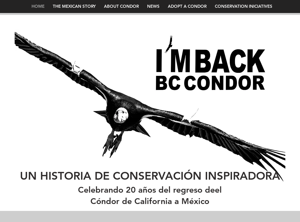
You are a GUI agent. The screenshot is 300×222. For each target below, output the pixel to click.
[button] (153, 6)
